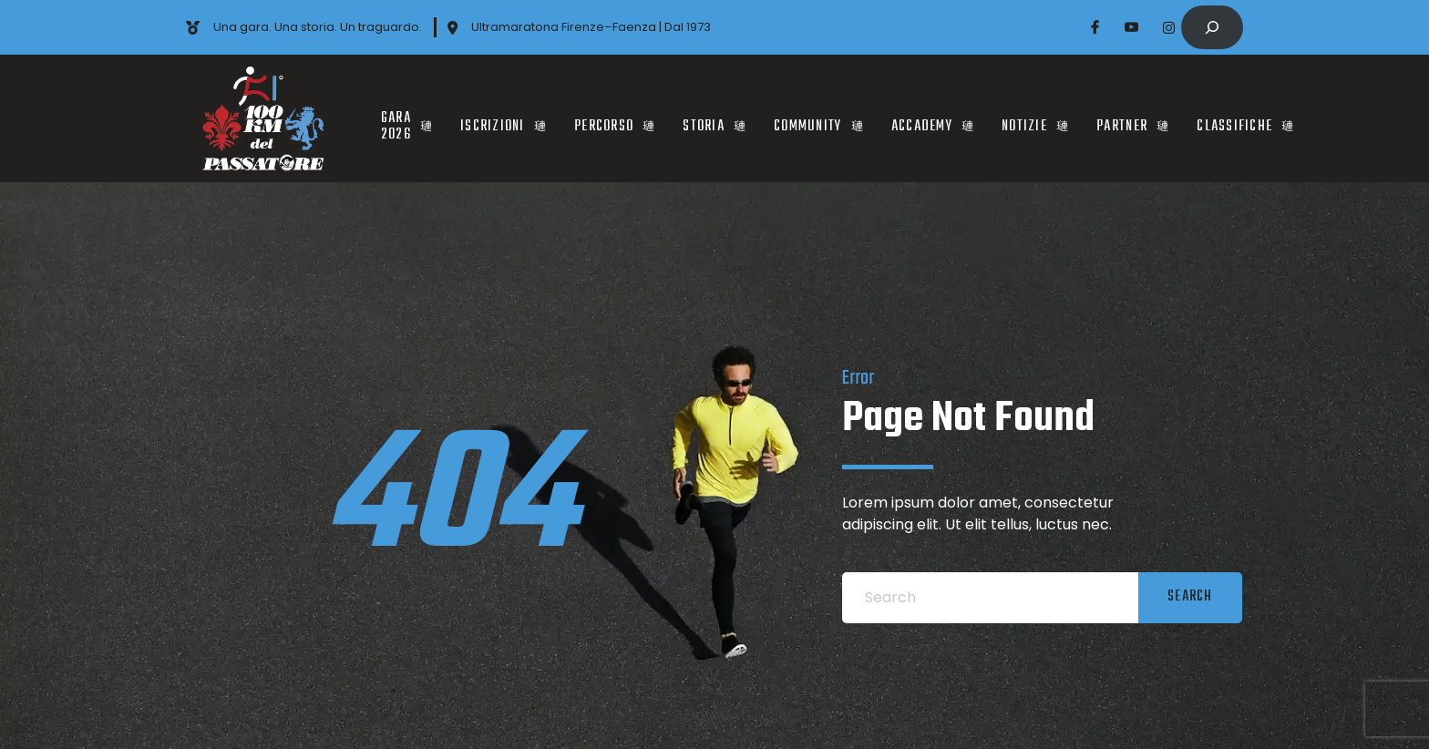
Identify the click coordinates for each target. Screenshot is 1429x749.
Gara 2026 (407, 118)
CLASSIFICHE (1245, 118)
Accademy (932, 118)
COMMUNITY (819, 118)
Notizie (1035, 118)
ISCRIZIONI (503, 118)
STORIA (714, 118)
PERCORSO (614, 118)
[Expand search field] (1212, 27)
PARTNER (1132, 118)
